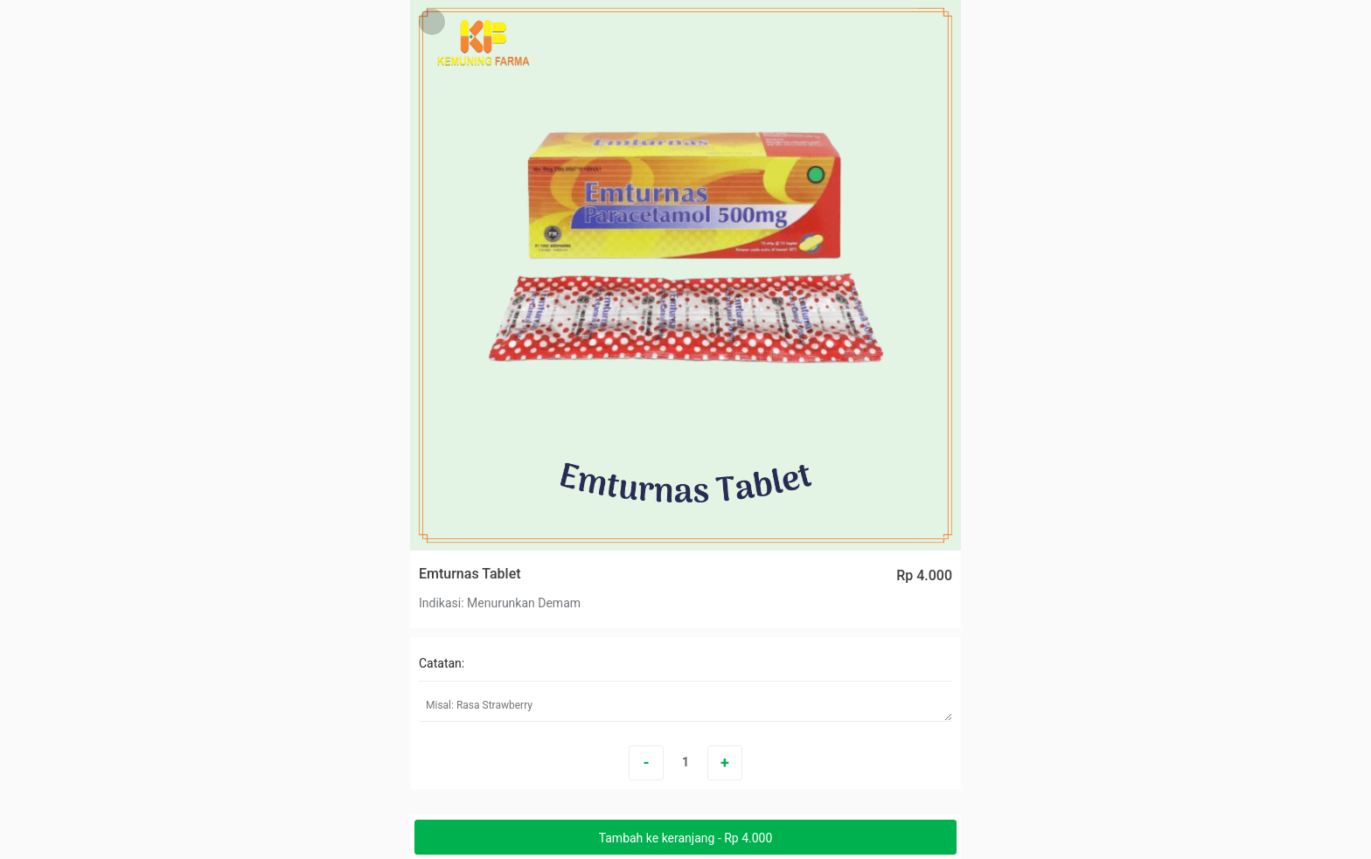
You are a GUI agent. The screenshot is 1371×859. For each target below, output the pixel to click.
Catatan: (441, 663)
